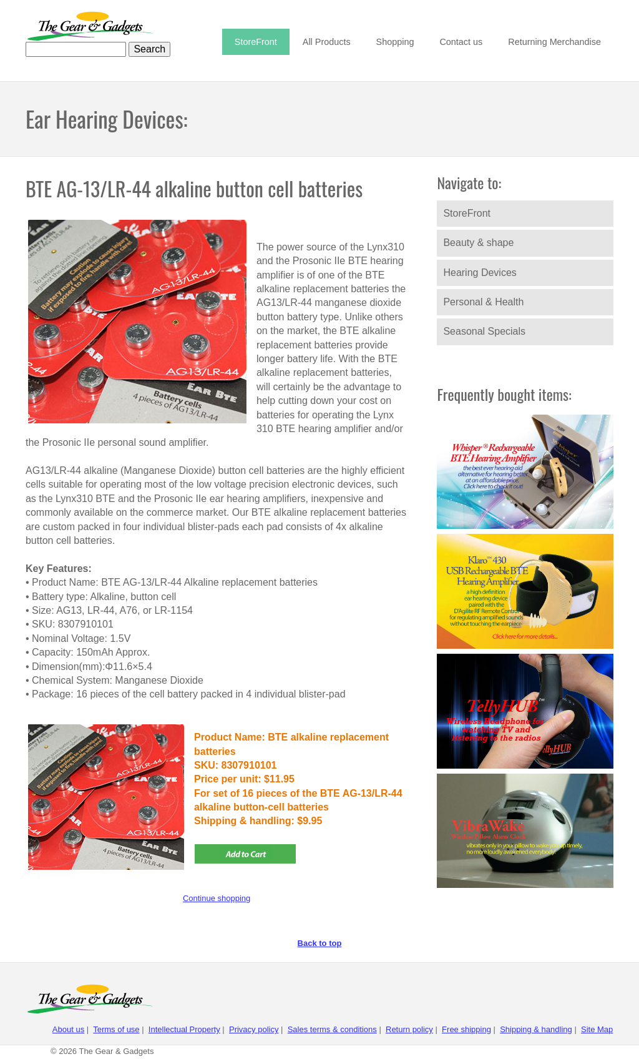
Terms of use (116, 1029)
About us (68, 1029)
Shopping (395, 42)
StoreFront (256, 42)
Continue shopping (216, 898)
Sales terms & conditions (332, 1029)
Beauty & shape (478, 242)
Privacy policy (253, 1029)
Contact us (460, 42)
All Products (327, 42)
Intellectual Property (184, 1029)
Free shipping (466, 1029)
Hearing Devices (479, 272)
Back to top (320, 943)
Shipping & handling (536, 1029)
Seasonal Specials (484, 331)
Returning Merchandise (554, 42)
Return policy (409, 1029)
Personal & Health (483, 302)
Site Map (597, 1029)
